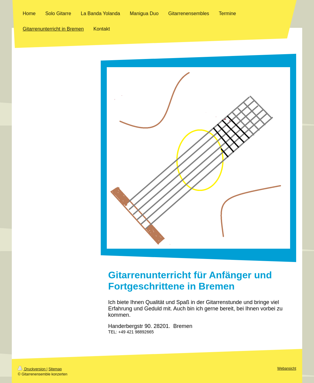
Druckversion (32, 369)
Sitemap (55, 369)
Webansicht (286, 368)
